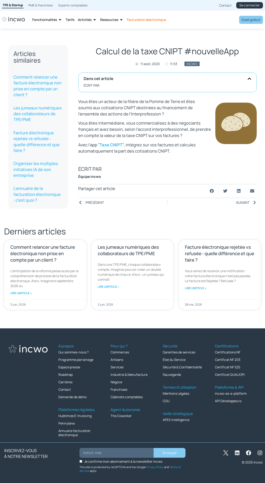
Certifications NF (227, 352)
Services (117, 366)
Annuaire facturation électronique (74, 431)
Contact (64, 388)
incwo (192, 64)
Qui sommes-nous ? (73, 352)
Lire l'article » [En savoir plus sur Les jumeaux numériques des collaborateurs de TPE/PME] (108, 287)
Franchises (119, 388)
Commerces (120, 352)
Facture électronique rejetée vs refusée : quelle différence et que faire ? (36, 141)
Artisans (117, 359)
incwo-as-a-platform (231, 392)
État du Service (174, 359)
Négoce (116, 381)
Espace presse (69, 366)
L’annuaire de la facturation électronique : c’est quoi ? (37, 194)
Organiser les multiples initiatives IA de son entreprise (35, 169)
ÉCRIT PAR (91, 85)
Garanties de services (179, 352)
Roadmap (65, 374)
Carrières (65, 381)
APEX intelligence (176, 418)
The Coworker (121, 414)
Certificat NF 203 (227, 359)
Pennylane (66, 421)
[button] (249, 79)
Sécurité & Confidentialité (182, 366)
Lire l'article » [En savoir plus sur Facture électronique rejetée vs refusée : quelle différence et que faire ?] (195, 288)
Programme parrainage (75, 359)
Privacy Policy (155, 465)
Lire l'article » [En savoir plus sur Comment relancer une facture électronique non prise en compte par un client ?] (21, 293)
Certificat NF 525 (227, 366)
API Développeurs (228, 400)
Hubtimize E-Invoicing (75, 414)
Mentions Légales (176, 392)
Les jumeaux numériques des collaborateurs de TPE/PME (37, 114)
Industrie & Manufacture (129, 374)
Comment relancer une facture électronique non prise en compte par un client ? (37, 85)
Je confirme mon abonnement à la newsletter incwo (123, 459)
